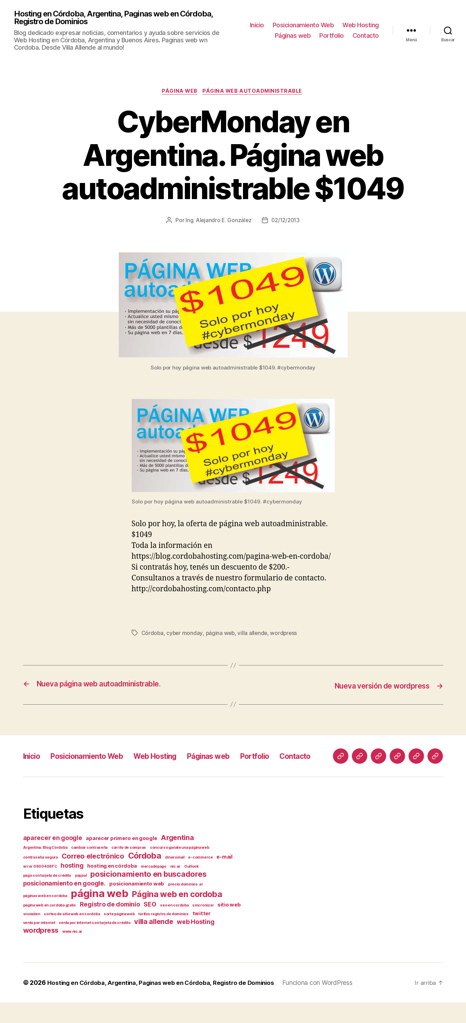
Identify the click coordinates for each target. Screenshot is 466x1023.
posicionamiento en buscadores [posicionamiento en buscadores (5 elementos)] (148, 894)
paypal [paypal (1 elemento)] (80, 896)
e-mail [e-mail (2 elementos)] (224, 877)
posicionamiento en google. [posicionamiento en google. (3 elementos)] (64, 904)
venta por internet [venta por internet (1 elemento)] (39, 943)
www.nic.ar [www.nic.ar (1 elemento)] (72, 952)
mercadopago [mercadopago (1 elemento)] (153, 887)
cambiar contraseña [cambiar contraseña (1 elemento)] (89, 868)
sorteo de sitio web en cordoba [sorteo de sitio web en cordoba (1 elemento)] (72, 934)
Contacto (366, 36)
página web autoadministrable (254, 93)
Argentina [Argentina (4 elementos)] (177, 858)
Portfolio (331, 36)
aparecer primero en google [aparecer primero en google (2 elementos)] (121, 859)
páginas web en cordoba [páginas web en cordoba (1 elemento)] (45, 916)
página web (179, 93)
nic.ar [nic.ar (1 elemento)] (175, 887)
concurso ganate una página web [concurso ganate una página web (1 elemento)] (179, 868)
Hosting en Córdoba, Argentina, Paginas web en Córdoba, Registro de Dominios (122, 18)
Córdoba (152, 635)
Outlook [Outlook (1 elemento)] (191, 887)
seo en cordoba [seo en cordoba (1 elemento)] (174, 926)
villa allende (254, 635)
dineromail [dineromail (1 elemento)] (174, 878)
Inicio (257, 25)
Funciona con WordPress (328, 1003)
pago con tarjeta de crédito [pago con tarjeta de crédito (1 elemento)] (47, 896)
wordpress (286, 635)
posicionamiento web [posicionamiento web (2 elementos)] (136, 904)
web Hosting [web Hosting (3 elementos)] (195, 942)
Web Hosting (360, 25)
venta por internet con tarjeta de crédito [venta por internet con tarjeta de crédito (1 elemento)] (94, 943)
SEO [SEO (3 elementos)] (150, 925)
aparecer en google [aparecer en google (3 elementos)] (52, 858)
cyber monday (185, 635)
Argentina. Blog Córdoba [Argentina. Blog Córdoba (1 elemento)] (45, 868)
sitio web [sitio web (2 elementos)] (229, 925)
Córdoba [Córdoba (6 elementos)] (144, 876)
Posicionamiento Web (303, 25)
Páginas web (293, 36)
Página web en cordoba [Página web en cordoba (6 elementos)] (177, 915)
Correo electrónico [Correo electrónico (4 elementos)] (93, 877)
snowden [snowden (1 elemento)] (31, 934)
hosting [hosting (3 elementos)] (72, 886)
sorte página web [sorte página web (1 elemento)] (119, 934)
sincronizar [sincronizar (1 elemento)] (203, 926)
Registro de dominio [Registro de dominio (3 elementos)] (110, 925)
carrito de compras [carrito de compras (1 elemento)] (128, 868)
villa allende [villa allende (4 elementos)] (153, 942)
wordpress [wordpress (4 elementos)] (41, 951)
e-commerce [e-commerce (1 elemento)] (200, 878)
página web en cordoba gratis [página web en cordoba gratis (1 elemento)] (49, 926)
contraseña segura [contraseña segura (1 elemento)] (40, 878)
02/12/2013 (286, 222)
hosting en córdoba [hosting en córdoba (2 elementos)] (112, 886)
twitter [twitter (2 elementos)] (202, 934)
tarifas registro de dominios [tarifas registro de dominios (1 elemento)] (163, 934)
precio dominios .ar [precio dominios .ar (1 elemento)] (185, 905)
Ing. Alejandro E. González (217, 222)
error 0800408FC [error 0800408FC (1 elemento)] (40, 887)
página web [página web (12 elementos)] (99, 914)
